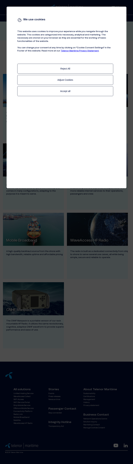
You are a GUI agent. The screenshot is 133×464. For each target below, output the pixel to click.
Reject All (65, 68)
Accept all (65, 91)
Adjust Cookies (65, 80)
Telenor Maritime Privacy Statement (80, 51)
